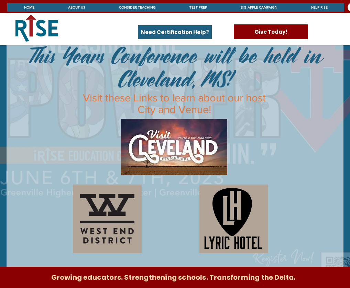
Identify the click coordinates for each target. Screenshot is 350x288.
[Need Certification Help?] (175, 32)
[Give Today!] (271, 31)
